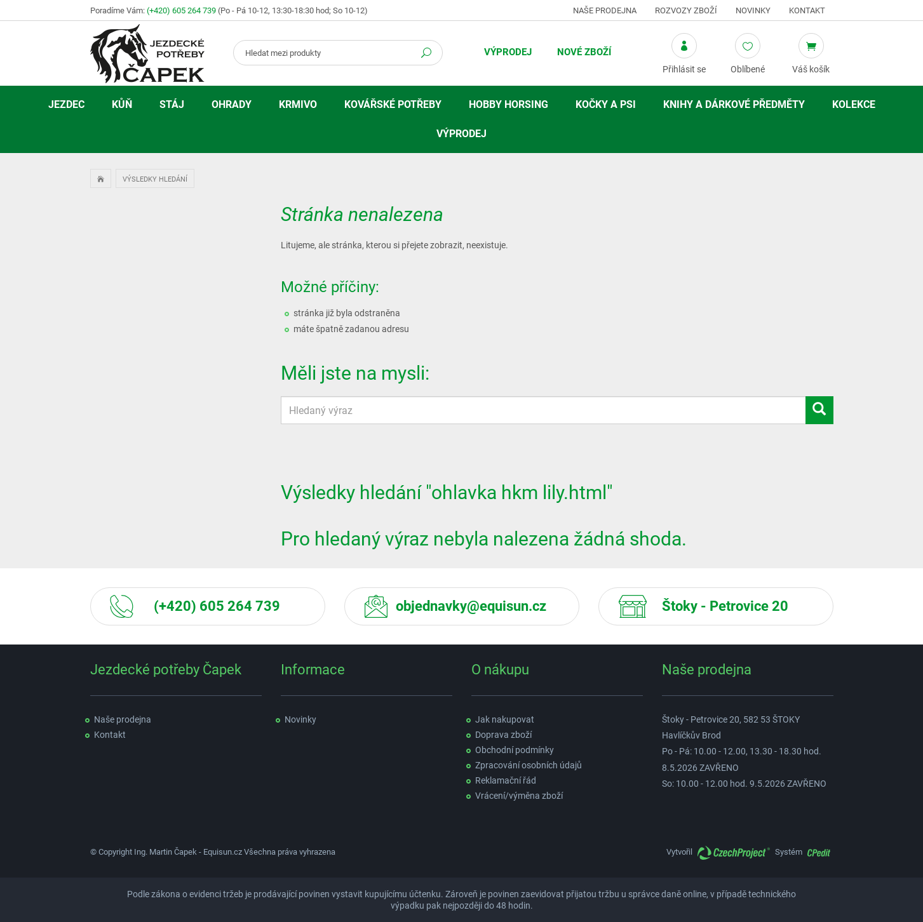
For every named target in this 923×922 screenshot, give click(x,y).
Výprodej (508, 52)
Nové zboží (584, 52)
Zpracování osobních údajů (528, 765)
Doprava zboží (503, 735)
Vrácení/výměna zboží (519, 796)
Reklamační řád (505, 780)
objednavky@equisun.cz (471, 606)
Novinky (753, 10)
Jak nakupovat (504, 719)
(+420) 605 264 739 (181, 10)
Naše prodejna (605, 10)
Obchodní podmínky (514, 750)
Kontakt (807, 10)
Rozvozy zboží (686, 10)
